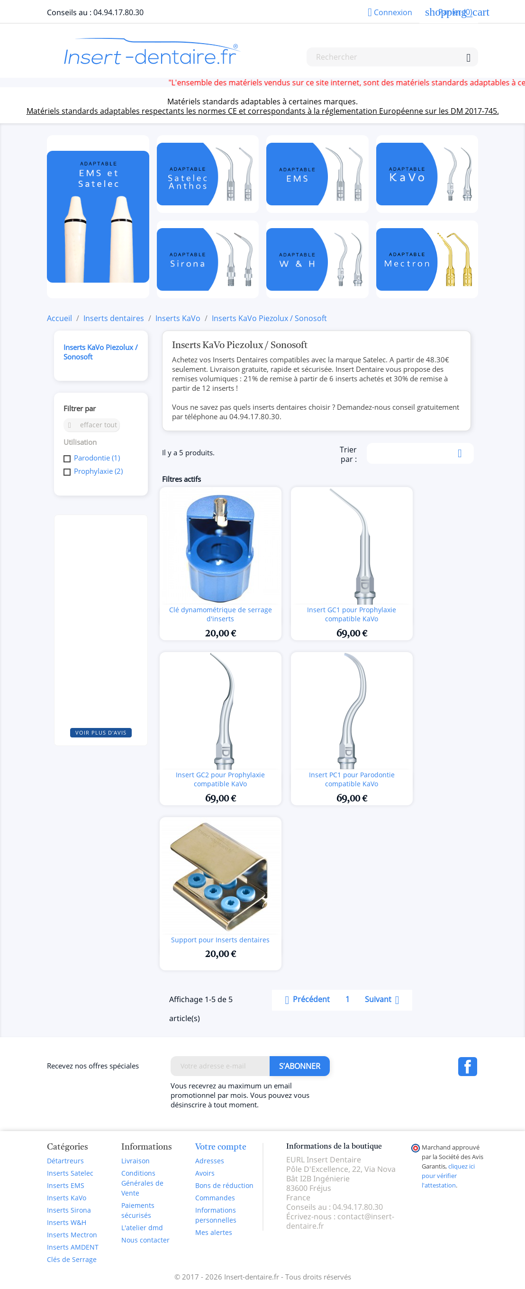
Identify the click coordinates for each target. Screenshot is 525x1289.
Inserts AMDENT (73, 1247)
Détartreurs (65, 1160)
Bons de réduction (224, 1185)
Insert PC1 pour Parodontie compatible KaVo (352, 779)
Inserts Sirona (69, 1210)
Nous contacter (145, 1239)
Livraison (135, 1160)
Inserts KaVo (66, 1197)
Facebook (467, 1066)
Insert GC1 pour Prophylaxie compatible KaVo (351, 614)
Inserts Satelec (70, 1173)
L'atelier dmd (142, 1227)
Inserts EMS (65, 1185)
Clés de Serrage (72, 1259)
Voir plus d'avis (101, 732)
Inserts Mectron (72, 1234)
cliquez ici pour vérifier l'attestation (448, 1175)
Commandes (215, 1197)
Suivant (384, 1000)
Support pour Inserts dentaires (220, 939)
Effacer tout (91, 424)
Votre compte (220, 1147)
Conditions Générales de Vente (142, 1183)
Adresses (209, 1160)
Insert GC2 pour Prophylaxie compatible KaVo (220, 779)
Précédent (305, 1000)
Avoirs (205, 1173)
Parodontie (97, 457)
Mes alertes (213, 1232)
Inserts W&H (66, 1222)
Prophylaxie (98, 471)
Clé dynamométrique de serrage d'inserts (220, 614)
